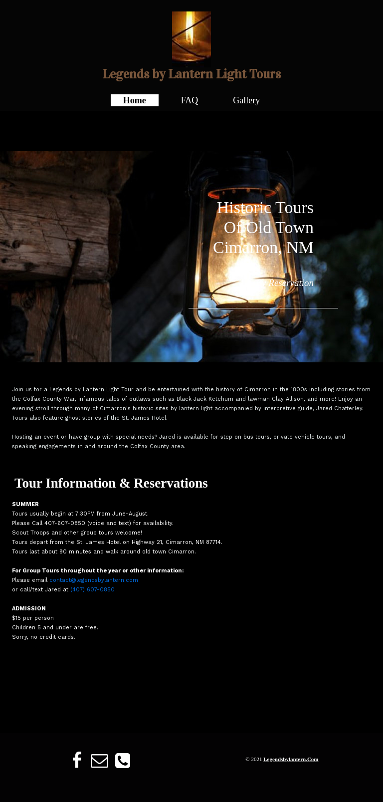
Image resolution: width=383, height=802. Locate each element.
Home (134, 100)
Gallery (246, 100)
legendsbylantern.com (290, 759)
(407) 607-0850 (92, 589)
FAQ (189, 100)
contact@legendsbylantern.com (93, 580)
